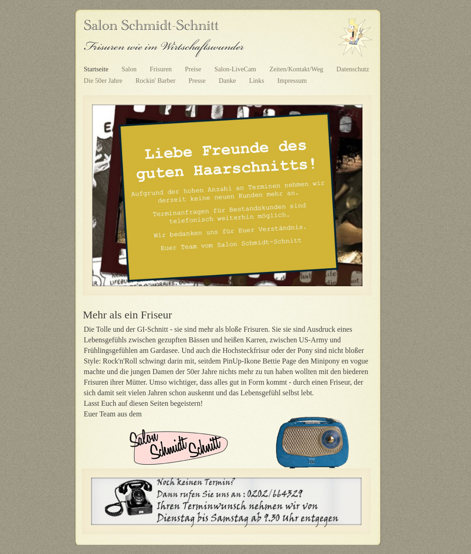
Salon (129, 69)
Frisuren (162, 69)
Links (257, 80)
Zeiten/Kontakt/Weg (297, 69)
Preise (194, 69)
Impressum (292, 80)
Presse (198, 80)
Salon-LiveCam (236, 69)
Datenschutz (352, 69)
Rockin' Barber (157, 80)
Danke (227, 80)
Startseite (97, 69)
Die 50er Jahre (104, 80)
